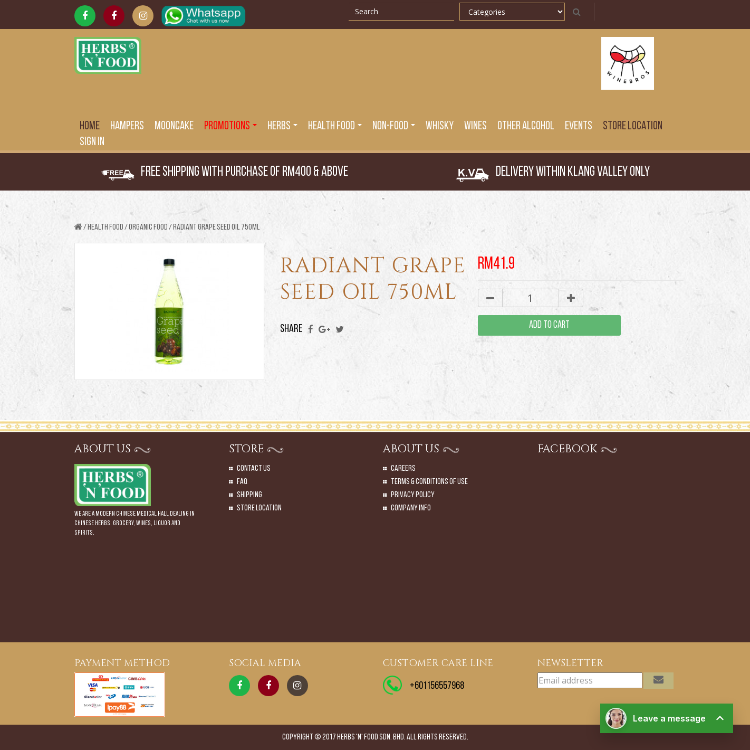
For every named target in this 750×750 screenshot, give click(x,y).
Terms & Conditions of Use (429, 482)
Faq (242, 482)
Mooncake (174, 126)
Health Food (105, 227)
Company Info (411, 508)
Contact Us (254, 468)
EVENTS (578, 126)
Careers (403, 468)
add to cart (549, 325)
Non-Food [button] (393, 126)
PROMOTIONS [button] (230, 126)
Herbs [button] (282, 126)
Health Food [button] (335, 126)
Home (90, 126)
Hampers (127, 126)
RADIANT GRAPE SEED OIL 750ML (216, 227)
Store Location (632, 126)
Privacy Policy (413, 495)
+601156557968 (437, 686)
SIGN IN (92, 142)
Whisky (440, 126)
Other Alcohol (525, 126)
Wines (475, 126)
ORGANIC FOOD (148, 227)
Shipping (249, 495)
